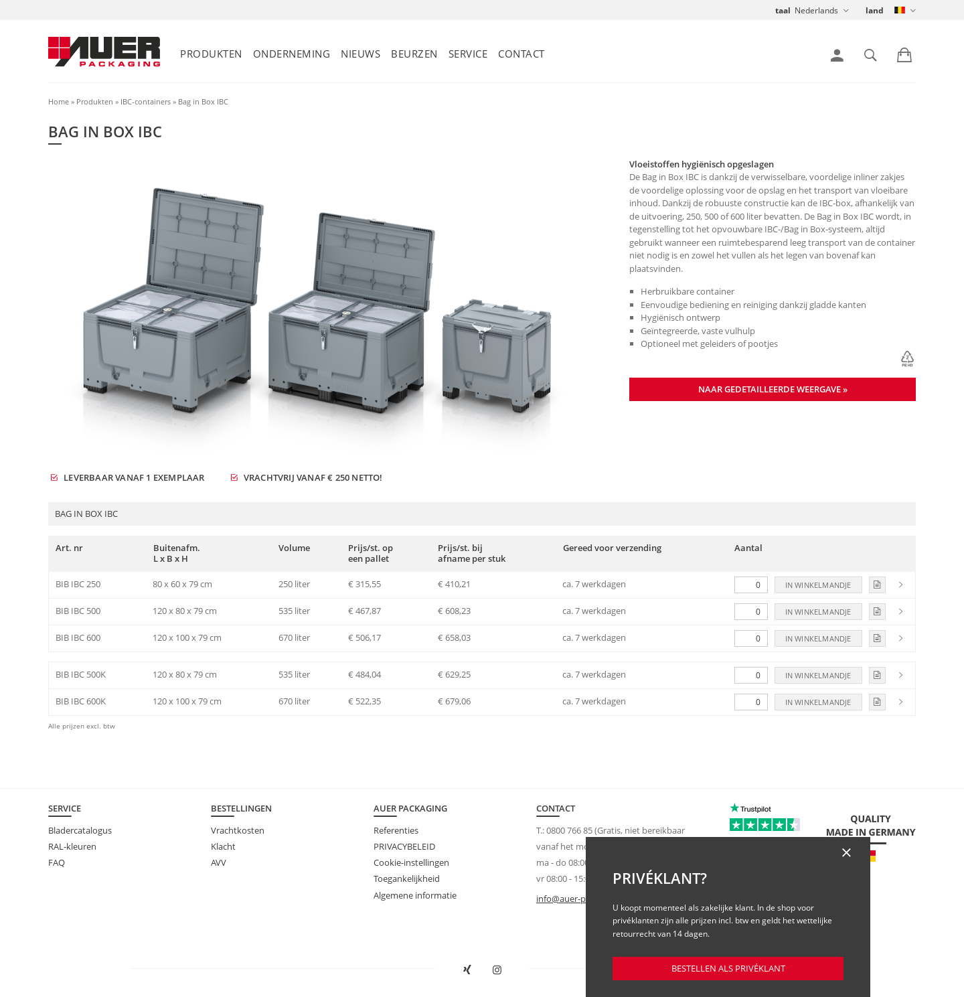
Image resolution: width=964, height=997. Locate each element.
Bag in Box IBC (203, 101)
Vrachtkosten (237, 830)
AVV (218, 862)
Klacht (223, 846)
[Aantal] (751, 585)
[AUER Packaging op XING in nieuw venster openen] (467, 970)
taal (783, 10)
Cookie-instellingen (411, 862)
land (875, 10)
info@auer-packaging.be (584, 899)
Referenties (396, 830)
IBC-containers (145, 101)
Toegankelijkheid (407, 878)
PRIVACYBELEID (404, 846)
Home (58, 101)
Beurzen (414, 53)
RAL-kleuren (72, 846)
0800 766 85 (569, 830)
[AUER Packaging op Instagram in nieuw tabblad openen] (497, 970)
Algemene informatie (415, 895)
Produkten (211, 53)
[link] (837, 55)
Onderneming (292, 53)
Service (468, 53)
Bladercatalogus (80, 830)
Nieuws (360, 53)
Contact (521, 53)
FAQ (56, 862)
